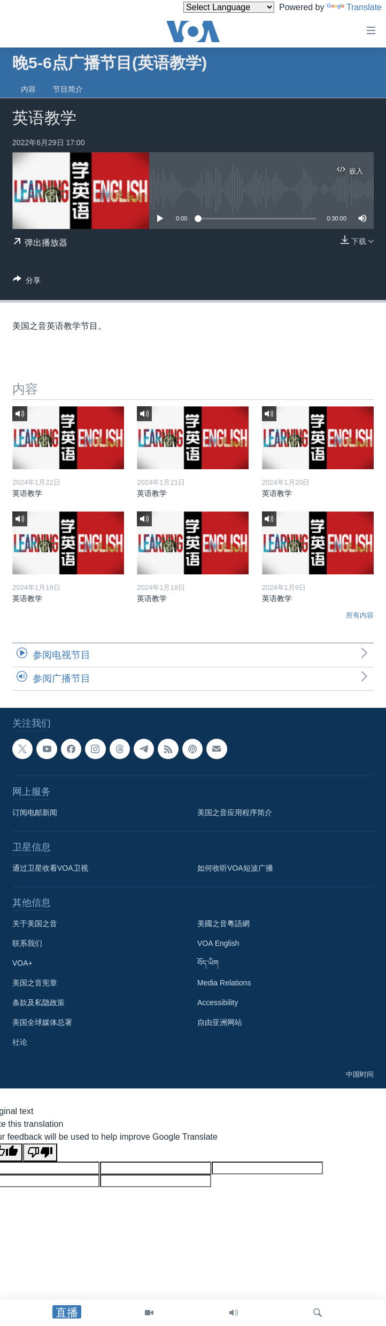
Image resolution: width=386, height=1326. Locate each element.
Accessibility (217, 1002)
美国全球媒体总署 (42, 1022)
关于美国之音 (34, 923)
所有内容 (360, 615)
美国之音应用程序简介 (234, 812)
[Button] (27, 282)
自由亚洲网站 (219, 1022)
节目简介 (68, 89)
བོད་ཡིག (208, 963)
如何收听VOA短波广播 (235, 868)
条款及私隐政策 (38, 1002)
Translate (354, 7)
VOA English (218, 943)
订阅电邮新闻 (34, 812)
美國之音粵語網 (223, 923)
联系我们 (27, 943)
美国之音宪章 (34, 982)
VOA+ (22, 963)
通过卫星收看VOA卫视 (50, 868)
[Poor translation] (40, 1152)
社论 (19, 1042)
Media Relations (224, 982)
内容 (28, 89)
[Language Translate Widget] (228, 7)
